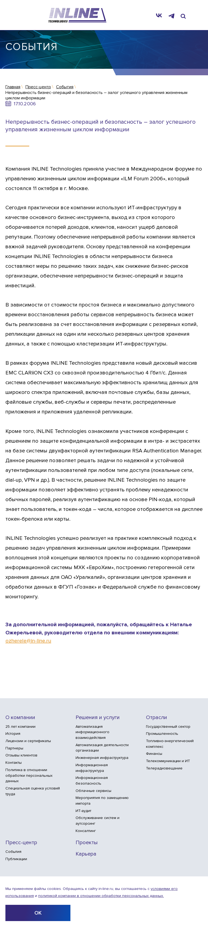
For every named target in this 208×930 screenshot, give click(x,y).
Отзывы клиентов (21, 755)
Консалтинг (86, 830)
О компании (20, 717)
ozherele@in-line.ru (28, 641)
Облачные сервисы (93, 790)
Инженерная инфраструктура (102, 757)
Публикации (16, 859)
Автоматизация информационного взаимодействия (92, 732)
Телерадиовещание (164, 768)
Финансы (154, 753)
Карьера (86, 854)
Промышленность (162, 733)
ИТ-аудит (83, 810)
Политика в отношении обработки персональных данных (29, 775)
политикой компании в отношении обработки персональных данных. (101, 895)
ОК (38, 913)
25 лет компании (20, 726)
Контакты (13, 762)
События (13, 851)
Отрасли (156, 717)
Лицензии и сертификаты (28, 741)
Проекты (87, 843)
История (12, 733)
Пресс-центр (21, 843)
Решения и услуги (98, 717)
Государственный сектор (168, 726)
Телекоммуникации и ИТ (168, 761)
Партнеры (14, 748)
